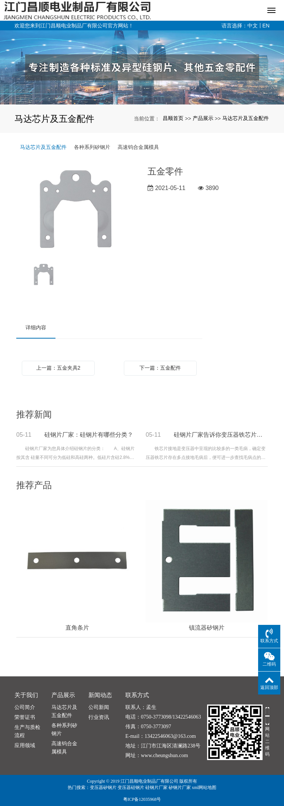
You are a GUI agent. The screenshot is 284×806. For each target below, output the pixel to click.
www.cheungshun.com (164, 755)
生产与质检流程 (27, 731)
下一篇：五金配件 (160, 368)
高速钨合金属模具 (138, 147)
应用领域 (24, 745)
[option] (76, 210)
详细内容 (36, 327)
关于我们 (26, 695)
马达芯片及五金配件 (245, 118)
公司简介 (24, 707)
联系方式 (137, 695)
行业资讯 (98, 717)
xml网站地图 (204, 787)
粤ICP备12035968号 (142, 799)
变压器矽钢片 (103, 787)
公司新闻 (98, 707)
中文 (252, 25)
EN (266, 25)
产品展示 (203, 118)
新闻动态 (100, 695)
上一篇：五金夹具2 (58, 368)
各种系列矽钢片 (92, 147)
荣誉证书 (24, 717)
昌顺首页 (173, 118)
